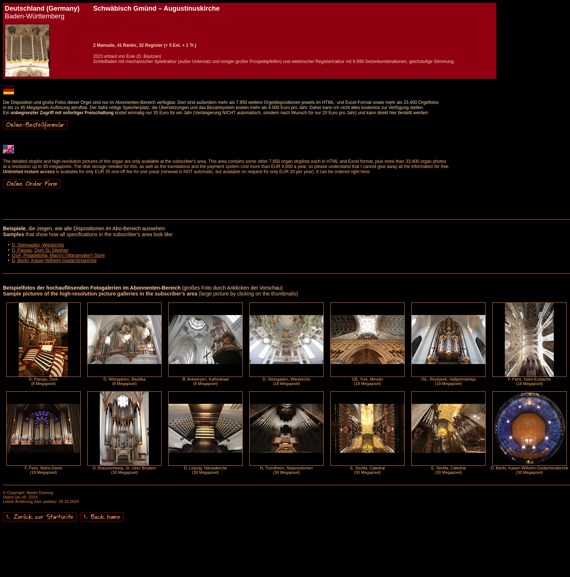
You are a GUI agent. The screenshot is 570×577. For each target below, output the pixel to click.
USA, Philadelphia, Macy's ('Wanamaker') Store (58, 255)
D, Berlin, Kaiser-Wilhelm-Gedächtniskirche (54, 260)
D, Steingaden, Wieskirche (38, 245)
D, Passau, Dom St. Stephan (40, 250)
